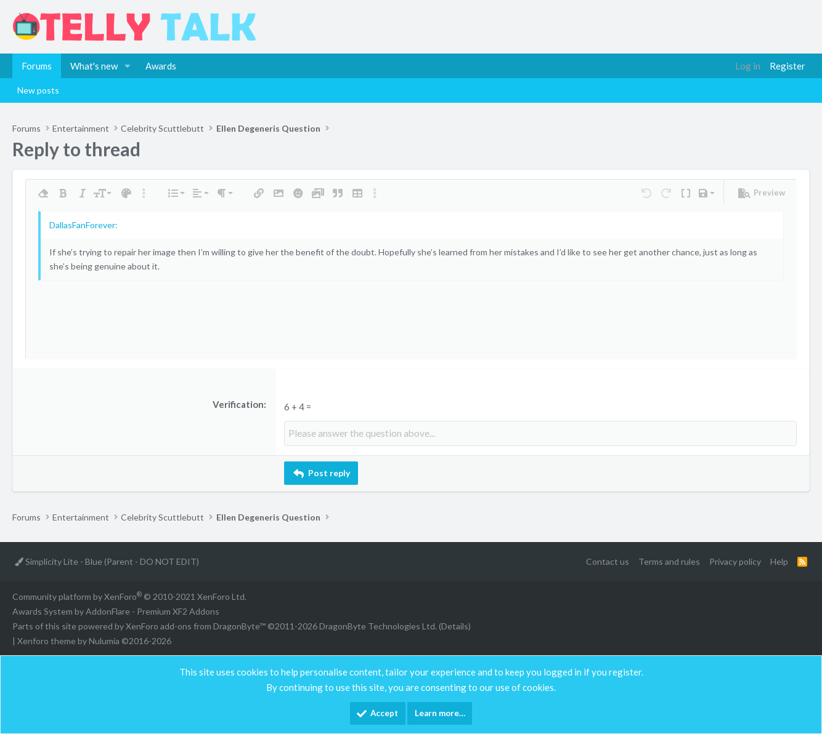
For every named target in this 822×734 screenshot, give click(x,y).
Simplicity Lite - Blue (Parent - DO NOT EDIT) (107, 561)
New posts (38, 90)
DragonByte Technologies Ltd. (378, 625)
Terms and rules (669, 561)
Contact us (607, 561)
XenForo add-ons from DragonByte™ (196, 625)
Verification (238, 404)
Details (454, 625)
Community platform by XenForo (129, 596)
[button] (127, 66)
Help (779, 561)
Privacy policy (735, 561)
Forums (37, 65)
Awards (160, 65)
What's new (94, 65)
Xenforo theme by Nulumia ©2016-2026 (94, 640)
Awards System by (115, 610)
